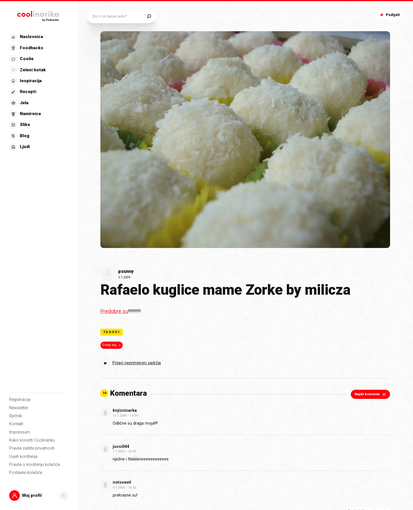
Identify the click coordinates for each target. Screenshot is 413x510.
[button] (39, 495)
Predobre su (114, 311)
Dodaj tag (112, 345)
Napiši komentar (370, 394)
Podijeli (389, 14)
